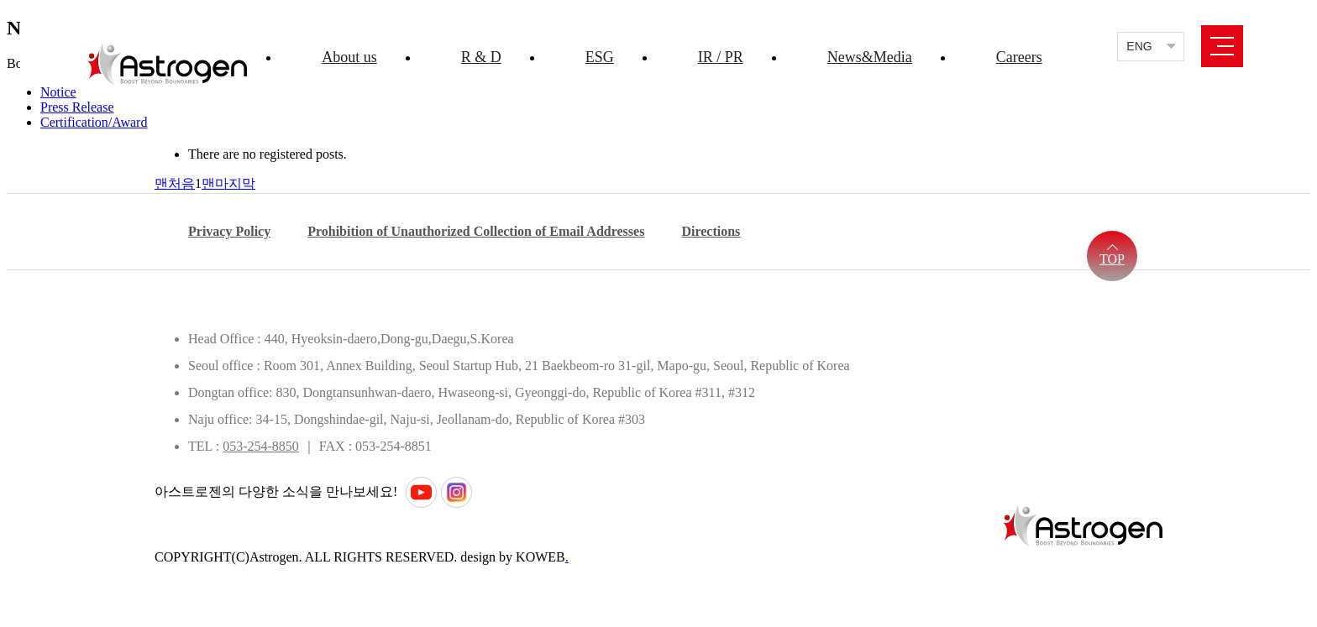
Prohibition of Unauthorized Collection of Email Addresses (475, 231)
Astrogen (167, 64)
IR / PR (720, 57)
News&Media (869, 57)
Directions (710, 231)
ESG (599, 57)
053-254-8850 (261, 446)
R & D (481, 57)
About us (349, 57)
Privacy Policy (229, 231)
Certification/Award (93, 122)
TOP (1112, 259)
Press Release (77, 107)
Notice (58, 92)
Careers (1019, 57)
